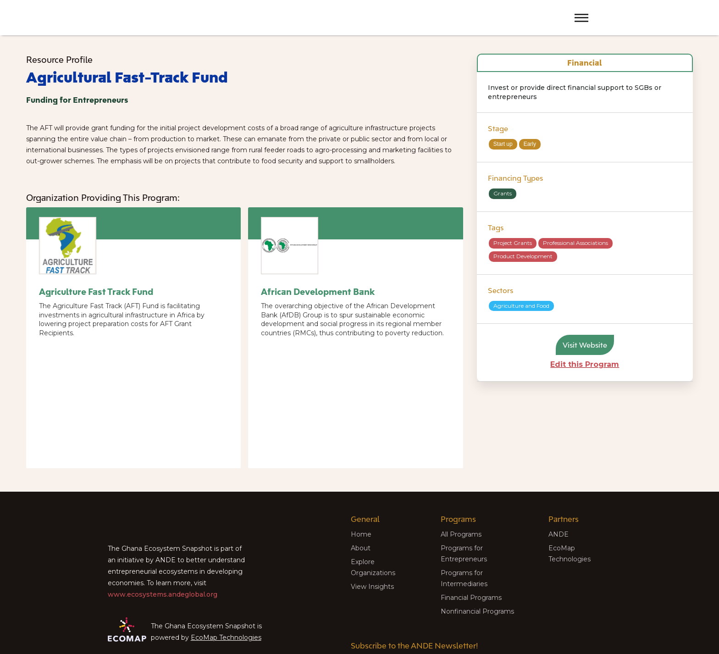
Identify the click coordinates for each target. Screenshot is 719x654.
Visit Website (585, 345)
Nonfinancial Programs (477, 611)
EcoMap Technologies (226, 637)
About (361, 548)
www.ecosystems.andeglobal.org (162, 594)
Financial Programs (471, 597)
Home (361, 534)
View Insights (372, 586)
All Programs (461, 534)
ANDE (558, 534)
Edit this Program (584, 364)
